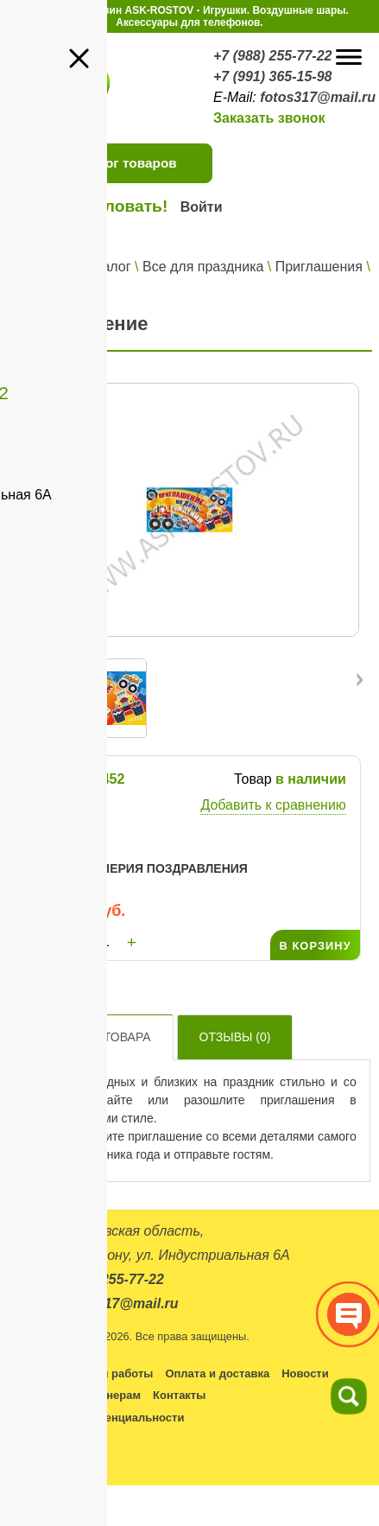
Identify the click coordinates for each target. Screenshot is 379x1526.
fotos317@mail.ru (318, 97)
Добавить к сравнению (272, 805)
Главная (42, 266)
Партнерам (110, 1395)
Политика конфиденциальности (95, 1417)
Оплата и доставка (217, 1373)
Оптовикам (36, 1395)
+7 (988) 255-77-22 (272, 55)
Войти (201, 207)
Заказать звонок (269, 118)
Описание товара (90, 1037)
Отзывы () (235, 1037)
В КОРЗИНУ (315, 945)
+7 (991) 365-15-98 (272, 76)
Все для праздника (202, 266)
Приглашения (319, 266)
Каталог (105, 266)
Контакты (179, 1395)
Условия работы (107, 1373)
